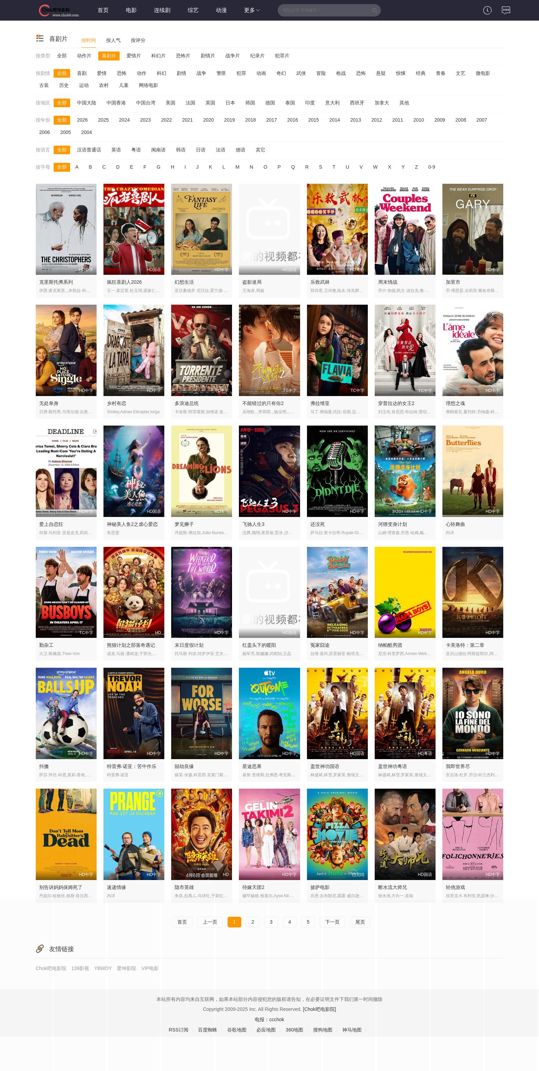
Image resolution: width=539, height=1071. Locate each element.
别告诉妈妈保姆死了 (60, 887)
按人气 (113, 40)
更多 (252, 10)
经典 (421, 73)
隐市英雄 (184, 887)
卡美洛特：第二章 (465, 645)
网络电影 (148, 85)
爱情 (102, 73)
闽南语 (158, 150)
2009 (439, 120)
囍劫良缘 (184, 766)
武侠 (301, 73)
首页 (103, 10)
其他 (404, 102)
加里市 (453, 282)
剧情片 (208, 55)
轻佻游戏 (455, 887)
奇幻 (281, 73)
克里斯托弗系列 (56, 282)
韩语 (181, 150)
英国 (210, 102)
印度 (310, 102)
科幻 (161, 73)
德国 (270, 102)
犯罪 (241, 73)
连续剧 (162, 10)
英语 (116, 150)
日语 (201, 150)
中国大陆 (86, 102)
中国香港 (116, 102)
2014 (334, 120)
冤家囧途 (320, 645)
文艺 (460, 73)
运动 (84, 85)
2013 (355, 120)
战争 (201, 73)
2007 (481, 120)
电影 (131, 10)
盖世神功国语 (324, 766)
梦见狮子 (184, 524)
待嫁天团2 (253, 887)
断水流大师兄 (392, 887)
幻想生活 (184, 282)
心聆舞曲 (455, 524)
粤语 (136, 150)
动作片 (84, 55)
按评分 (138, 40)
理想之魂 (455, 403)
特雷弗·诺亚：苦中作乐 (131, 766)
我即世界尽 (458, 766)
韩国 (250, 102)
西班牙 (357, 102)
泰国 (290, 102)
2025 (103, 120)
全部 (62, 55)
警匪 (221, 73)
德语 (240, 150)
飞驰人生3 (253, 524)
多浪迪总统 (187, 403)
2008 (460, 120)
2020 (208, 120)
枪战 (341, 73)
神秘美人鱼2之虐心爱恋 (132, 524)
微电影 (483, 73)
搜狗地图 (322, 1030)
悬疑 (381, 73)
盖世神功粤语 (392, 766)
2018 (250, 120)
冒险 (321, 73)
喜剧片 (109, 55)
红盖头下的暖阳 (259, 645)
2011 (397, 120)
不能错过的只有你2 (263, 403)
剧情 (181, 73)
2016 (292, 120)
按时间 (88, 40)
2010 (419, 120)
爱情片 (133, 55)
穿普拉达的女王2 (396, 403)
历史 (64, 85)
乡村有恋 (116, 403)
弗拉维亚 (320, 403)
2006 (44, 132)
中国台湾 (145, 102)
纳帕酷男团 (390, 645)
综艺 (193, 10)
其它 (260, 150)
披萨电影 (320, 887)
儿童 (124, 85)
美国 (170, 102)
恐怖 (121, 73)
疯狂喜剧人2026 (124, 282)
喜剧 (82, 73)
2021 (187, 120)
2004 (86, 132)
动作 (141, 73)
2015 (313, 120)
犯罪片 (282, 55)
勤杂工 (46, 645)
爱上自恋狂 (51, 524)
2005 (65, 132)
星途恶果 (252, 766)
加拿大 (382, 102)
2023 (145, 120)
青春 (441, 73)
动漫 (221, 10)
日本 (230, 102)
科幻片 (158, 55)
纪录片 (257, 55)
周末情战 (387, 282)
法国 (190, 102)
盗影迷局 (252, 282)
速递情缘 (116, 887)
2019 (229, 120)
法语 (221, 150)
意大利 (332, 102)
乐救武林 (320, 282)
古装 (44, 85)
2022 (166, 120)
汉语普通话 (89, 150)
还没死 (317, 524)
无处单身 (48, 403)
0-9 (431, 167)
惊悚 (401, 73)
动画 (261, 73)
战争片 (233, 55)
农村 (104, 85)
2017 (271, 120)
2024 (124, 120)
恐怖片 (183, 55)
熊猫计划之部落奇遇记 (131, 645)
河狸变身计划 (392, 524)
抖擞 (44, 766)
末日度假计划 (189, 645)
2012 (376, 120)
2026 (82, 120)
